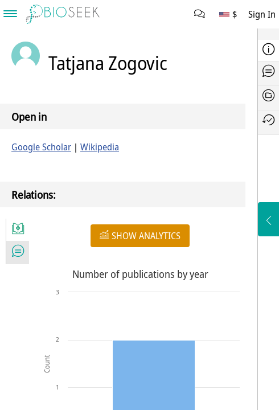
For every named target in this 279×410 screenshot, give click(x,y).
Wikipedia (99, 147)
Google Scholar (41, 147)
